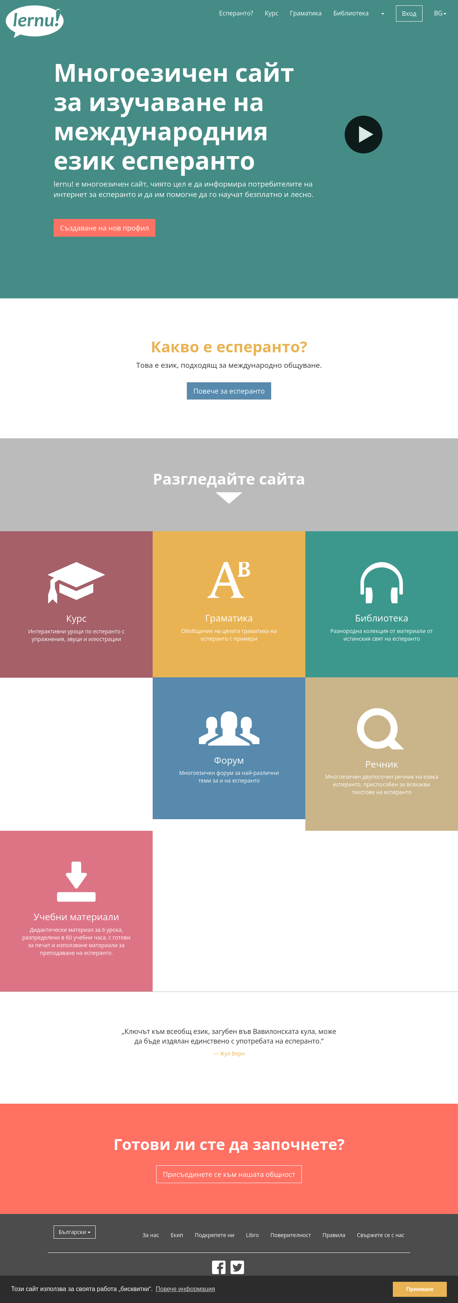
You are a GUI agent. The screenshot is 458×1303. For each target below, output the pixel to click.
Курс (271, 13)
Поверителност (291, 1235)
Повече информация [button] (185, 1289)
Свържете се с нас (380, 1235)
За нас (151, 1235)
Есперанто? (236, 13)
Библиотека (351, 13)
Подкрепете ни (214, 1235)
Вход (409, 13)
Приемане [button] (420, 1289)
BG (440, 13)
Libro (252, 1235)
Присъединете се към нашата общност (229, 1174)
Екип (177, 1235)
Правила (334, 1235)
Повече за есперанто (228, 391)
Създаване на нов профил (104, 227)
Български (75, 1232)
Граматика (306, 13)
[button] (382, 13)
